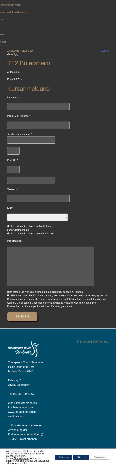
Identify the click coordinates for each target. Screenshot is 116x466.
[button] (21, 458)
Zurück (105, 50)
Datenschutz (100, 341)
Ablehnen (77, 457)
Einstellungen (98, 457)
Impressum (83, 341)
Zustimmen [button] (57, 457)
